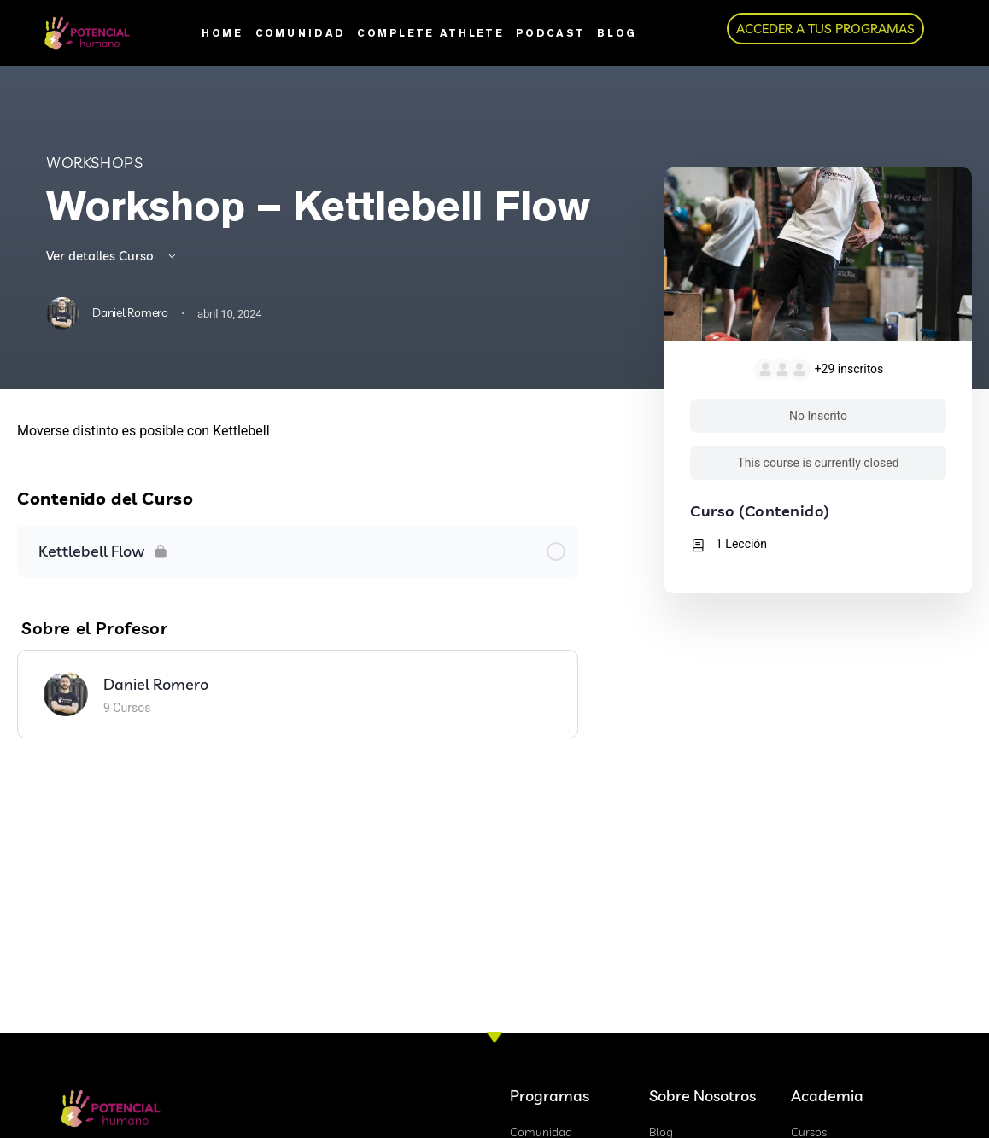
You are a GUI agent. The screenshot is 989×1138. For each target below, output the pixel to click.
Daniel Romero (155, 684)
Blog (616, 32)
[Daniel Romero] (66, 692)
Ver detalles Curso (112, 256)
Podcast (550, 32)
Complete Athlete (430, 32)
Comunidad (300, 32)
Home (222, 32)
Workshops (94, 162)
